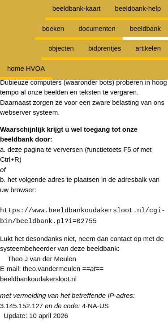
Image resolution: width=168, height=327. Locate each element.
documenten (97, 28)
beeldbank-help (138, 8)
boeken (53, 28)
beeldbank (145, 28)
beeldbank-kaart (76, 8)
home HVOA (26, 68)
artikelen (148, 48)
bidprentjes (104, 48)
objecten (61, 48)
